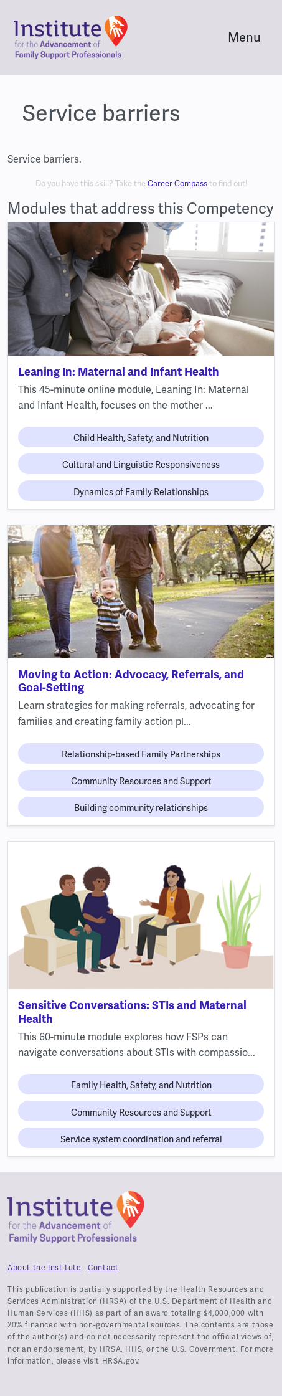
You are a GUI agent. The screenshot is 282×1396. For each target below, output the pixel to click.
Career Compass (177, 183)
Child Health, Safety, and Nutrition (141, 438)
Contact (103, 1268)
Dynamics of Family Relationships (141, 492)
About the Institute (44, 1268)
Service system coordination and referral (141, 1139)
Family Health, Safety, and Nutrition (141, 1085)
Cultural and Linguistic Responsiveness (141, 464)
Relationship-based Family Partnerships (141, 754)
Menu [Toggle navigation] (244, 37)
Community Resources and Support (141, 781)
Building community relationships (141, 808)
